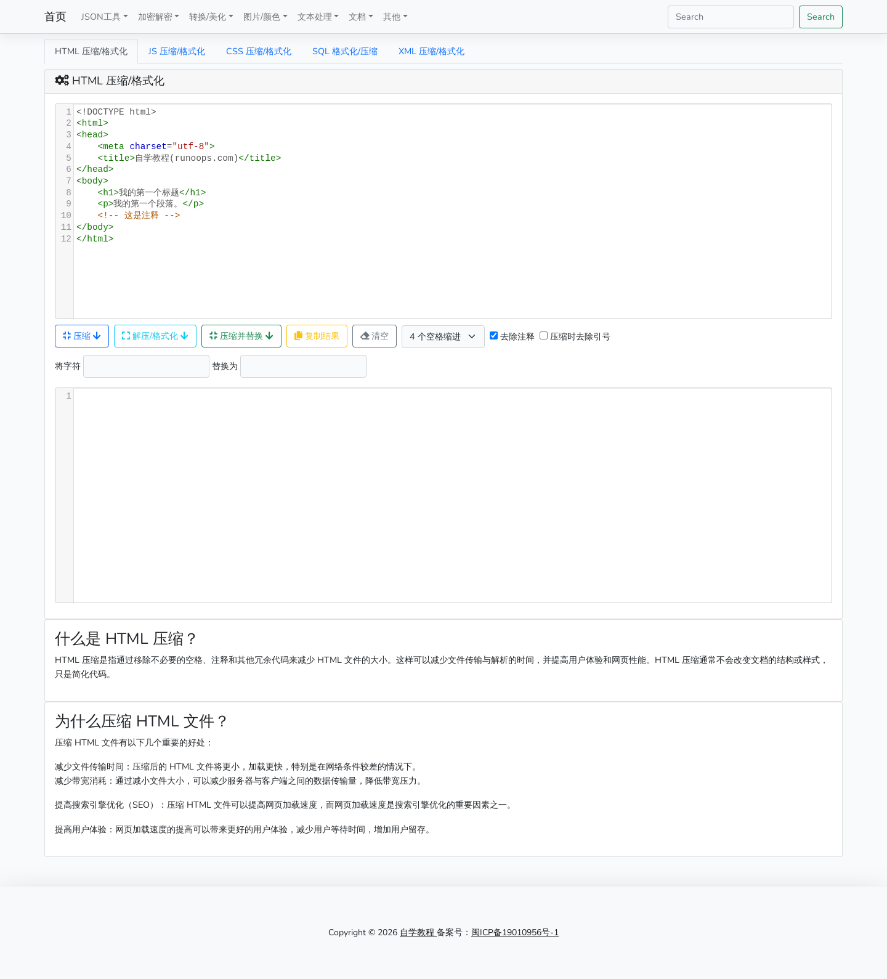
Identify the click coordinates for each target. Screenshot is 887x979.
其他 (391, 16)
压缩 (82, 336)
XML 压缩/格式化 (431, 51)
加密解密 (155, 16)
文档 (357, 16)
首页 (55, 16)
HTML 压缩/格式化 (91, 51)
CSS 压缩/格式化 (258, 51)
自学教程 (418, 932)
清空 (374, 336)
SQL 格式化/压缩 (345, 51)
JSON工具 (101, 16)
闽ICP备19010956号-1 (515, 932)
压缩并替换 (241, 336)
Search (821, 16)
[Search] (731, 17)
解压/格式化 (155, 336)
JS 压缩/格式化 (176, 51)
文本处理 (315, 16)
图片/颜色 (261, 16)
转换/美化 (207, 16)
